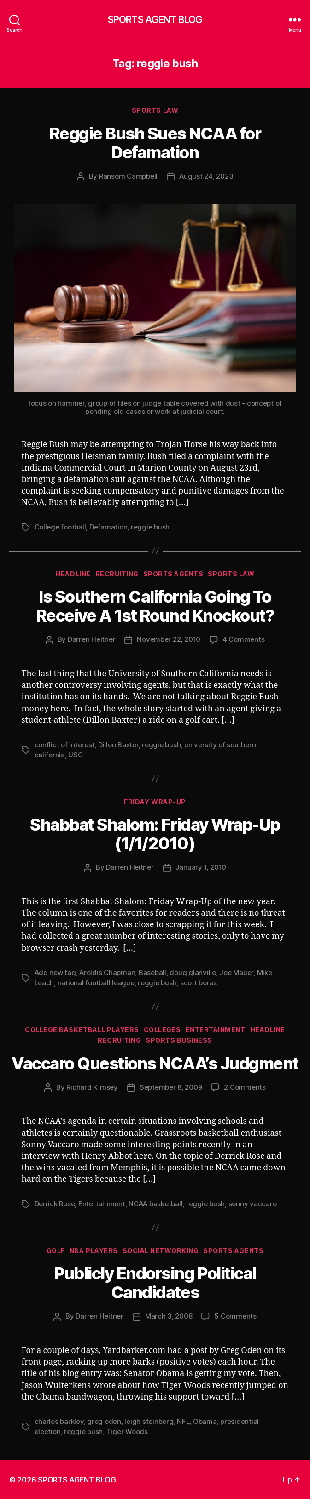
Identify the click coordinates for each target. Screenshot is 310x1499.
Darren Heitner (91, 639)
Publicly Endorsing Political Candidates (155, 1282)
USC (75, 754)
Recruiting (117, 574)
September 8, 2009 (171, 1087)
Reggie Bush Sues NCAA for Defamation (155, 143)
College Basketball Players (82, 1030)
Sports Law (155, 110)
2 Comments (244, 1087)
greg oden (104, 1421)
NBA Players (94, 1251)
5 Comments (235, 1316)
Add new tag (55, 972)
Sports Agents (173, 574)
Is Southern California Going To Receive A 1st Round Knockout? (155, 606)
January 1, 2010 (200, 867)
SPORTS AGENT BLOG (155, 19)
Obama (205, 1421)
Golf (56, 1251)
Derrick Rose (55, 1203)
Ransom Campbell (128, 176)
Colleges (162, 1030)
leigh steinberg (148, 1421)
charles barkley (59, 1421)
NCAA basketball (155, 1203)
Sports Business (179, 1040)
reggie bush (150, 527)
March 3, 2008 (169, 1316)
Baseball (152, 972)
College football (60, 527)
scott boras (198, 982)
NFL (183, 1421)
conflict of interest (65, 744)
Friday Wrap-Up (155, 802)
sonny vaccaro (252, 1203)
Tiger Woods (127, 1431)
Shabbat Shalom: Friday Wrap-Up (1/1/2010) (155, 834)
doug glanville (193, 972)
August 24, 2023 (206, 176)
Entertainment (216, 1030)
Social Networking (161, 1251)
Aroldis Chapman (107, 972)
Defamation (108, 527)
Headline (72, 574)
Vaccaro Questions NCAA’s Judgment (155, 1063)
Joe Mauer (236, 972)
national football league (96, 982)
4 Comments (243, 639)
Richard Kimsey (91, 1087)
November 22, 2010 (168, 639)
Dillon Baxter (118, 744)
